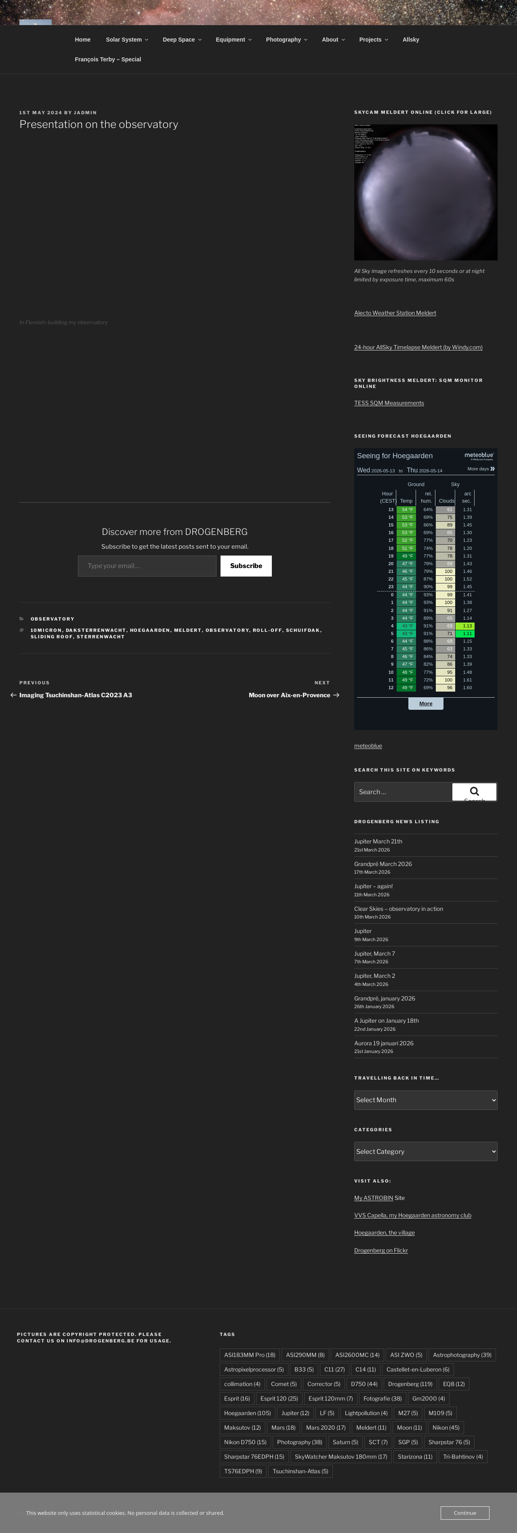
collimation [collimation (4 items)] (242, 1383)
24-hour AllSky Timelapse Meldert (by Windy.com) (418, 347)
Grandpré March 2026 (383, 863)
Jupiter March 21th (378, 841)
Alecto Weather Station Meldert (395, 312)
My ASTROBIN (373, 1197)
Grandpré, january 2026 (384, 998)
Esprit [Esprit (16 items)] (237, 1398)
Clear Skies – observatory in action (398, 908)
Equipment (234, 39)
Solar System (127, 39)
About (334, 39)
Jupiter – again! (373, 886)
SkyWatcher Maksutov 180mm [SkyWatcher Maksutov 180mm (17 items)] (341, 1456)
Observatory (53, 619)
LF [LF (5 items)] (327, 1412)
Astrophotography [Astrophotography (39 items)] (462, 1354)
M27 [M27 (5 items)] (408, 1412)
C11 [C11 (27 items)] (334, 1369)
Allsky (411, 39)
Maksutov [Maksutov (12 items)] (242, 1427)
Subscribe (246, 566)
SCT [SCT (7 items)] (378, 1442)
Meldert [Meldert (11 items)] (371, 1427)
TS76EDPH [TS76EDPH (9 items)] (243, 1471)
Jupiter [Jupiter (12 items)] (295, 1412)
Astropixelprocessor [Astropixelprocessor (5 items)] (254, 1369)
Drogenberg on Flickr (381, 1250)
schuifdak (303, 630)
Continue (465, 1512)
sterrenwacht (101, 637)
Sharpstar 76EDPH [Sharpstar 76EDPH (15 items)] (254, 1456)
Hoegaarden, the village (384, 1232)
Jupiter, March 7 (374, 953)
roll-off (267, 630)
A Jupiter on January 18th (386, 1020)
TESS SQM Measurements (389, 402)
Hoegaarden (150, 630)
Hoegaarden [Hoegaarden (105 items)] (247, 1412)
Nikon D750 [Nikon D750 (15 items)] (245, 1442)
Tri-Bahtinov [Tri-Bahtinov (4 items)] (463, 1456)
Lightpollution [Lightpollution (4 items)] (366, 1412)
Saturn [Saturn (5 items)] (345, 1442)
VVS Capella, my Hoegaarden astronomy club (412, 1215)
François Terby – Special (108, 59)
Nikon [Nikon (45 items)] (446, 1427)
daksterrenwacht (96, 630)
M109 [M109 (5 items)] (440, 1412)
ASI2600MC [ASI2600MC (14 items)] (357, 1354)
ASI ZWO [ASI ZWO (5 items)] (406, 1354)
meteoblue (368, 745)
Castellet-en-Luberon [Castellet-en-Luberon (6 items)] (418, 1369)
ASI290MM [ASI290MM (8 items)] (305, 1354)
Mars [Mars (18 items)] (283, 1427)
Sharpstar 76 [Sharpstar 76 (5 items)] (449, 1442)
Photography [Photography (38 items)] (299, 1442)
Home (83, 39)
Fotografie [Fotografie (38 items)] (383, 1398)
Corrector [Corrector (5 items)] (323, 1383)
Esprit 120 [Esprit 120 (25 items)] (279, 1398)
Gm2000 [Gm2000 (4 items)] (428, 1398)
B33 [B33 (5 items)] (304, 1369)
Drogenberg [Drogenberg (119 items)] (410, 1383)
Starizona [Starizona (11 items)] (415, 1456)
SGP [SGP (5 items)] (408, 1442)
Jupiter (363, 930)
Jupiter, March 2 (374, 975)
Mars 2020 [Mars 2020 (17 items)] (326, 1427)
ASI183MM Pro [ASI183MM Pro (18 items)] (249, 1354)
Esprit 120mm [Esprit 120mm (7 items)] (331, 1398)
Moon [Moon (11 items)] (409, 1427)
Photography (287, 39)
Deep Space (182, 39)
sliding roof (52, 637)
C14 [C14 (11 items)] (365, 1369)
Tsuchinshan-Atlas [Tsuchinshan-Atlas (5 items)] (300, 1471)
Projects (374, 39)
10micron (46, 630)
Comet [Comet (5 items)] (284, 1383)
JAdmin (85, 112)
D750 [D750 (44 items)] (364, 1383)
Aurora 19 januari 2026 (384, 1043)
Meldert (188, 630)
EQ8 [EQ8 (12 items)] (454, 1383)
